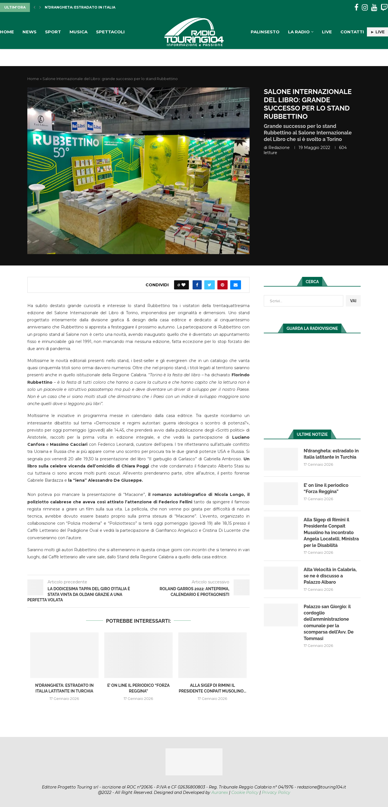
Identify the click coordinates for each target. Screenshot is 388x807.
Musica (78, 31)
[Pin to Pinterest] (222, 284)
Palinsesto (265, 31)
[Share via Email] (235, 284)
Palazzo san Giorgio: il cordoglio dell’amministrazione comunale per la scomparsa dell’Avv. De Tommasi (329, 622)
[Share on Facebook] (197, 284)
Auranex (219, 792)
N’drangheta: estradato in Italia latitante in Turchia (102, 7)
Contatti (352, 31)
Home (7, 31)
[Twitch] (384, 7)
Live (327, 31)
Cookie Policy (244, 792)
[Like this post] (183, 284)
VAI (353, 301)
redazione (279, 147)
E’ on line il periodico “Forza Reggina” (326, 488)
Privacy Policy (276, 792)
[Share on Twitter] (209, 284)
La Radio (299, 31)
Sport (53, 31)
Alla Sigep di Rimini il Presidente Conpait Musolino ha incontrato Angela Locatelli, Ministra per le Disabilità (331, 532)
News (29, 31)
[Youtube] (374, 7)
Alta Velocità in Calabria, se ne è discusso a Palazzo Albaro (330, 576)
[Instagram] (365, 7)
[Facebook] (356, 7)
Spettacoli (110, 31)
